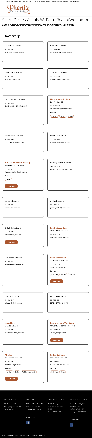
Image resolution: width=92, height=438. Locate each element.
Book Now (11, 186)
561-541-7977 (55, 139)
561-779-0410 (55, 49)
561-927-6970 (9, 300)
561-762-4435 (55, 76)
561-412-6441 (55, 205)
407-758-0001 (9, 362)
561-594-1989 (55, 264)
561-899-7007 (55, 235)
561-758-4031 (55, 300)
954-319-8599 (9, 76)
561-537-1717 (9, 330)
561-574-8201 (9, 205)
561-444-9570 (55, 330)
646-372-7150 (55, 166)
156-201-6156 (9, 169)
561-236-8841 (55, 362)
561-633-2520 (9, 103)
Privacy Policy (36, 435)
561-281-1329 (55, 106)
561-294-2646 (9, 139)
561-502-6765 (9, 261)
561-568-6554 (9, 49)
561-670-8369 (9, 232)
